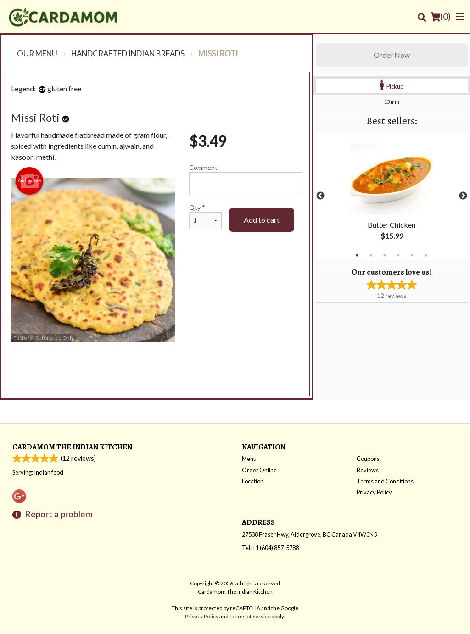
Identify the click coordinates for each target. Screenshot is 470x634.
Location (252, 481)
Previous (320, 196)
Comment (245, 179)
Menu (249, 458)
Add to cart (262, 219)
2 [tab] (370, 255)
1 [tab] (357, 255)
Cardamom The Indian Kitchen (72, 447)
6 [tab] (426, 255)
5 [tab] (412, 255)
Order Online (259, 470)
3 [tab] (384, 255)
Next (463, 196)
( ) (441, 16)
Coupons (368, 458)
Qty (205, 216)
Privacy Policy (374, 492)
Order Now (392, 54)
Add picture (29, 181)
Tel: (270, 547)
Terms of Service (250, 616)
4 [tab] (398, 255)
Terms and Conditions (385, 481)
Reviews (368, 470)
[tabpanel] (391, 196)
